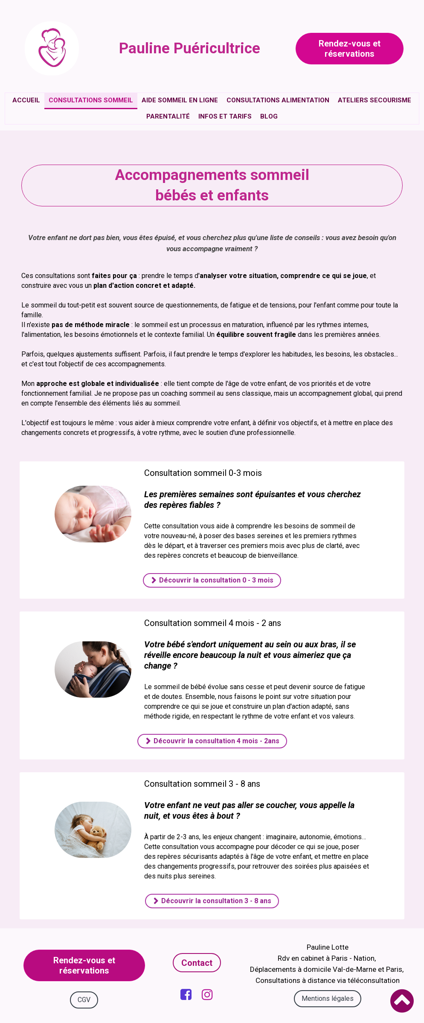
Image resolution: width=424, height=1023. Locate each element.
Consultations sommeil (91, 100)
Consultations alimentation (278, 100)
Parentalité (168, 116)
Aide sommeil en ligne (180, 100)
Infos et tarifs (225, 116)
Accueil (26, 100)
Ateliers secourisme (374, 100)
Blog (269, 116)
